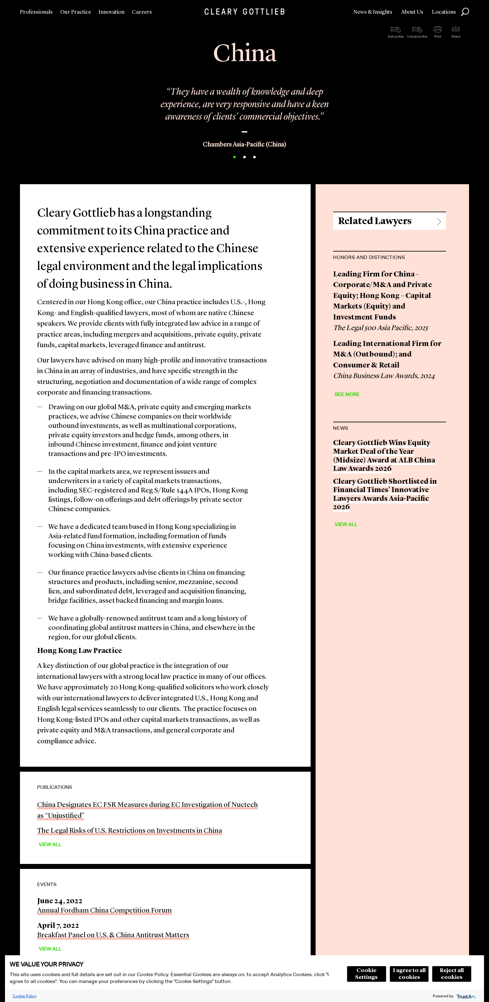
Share (455, 36)
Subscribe (396, 36)
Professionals (36, 12)
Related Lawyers (375, 221)
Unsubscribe (417, 36)
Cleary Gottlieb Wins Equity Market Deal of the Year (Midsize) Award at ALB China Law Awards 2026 (384, 456)
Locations (444, 12)
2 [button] (244, 157)
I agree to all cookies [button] (409, 974)
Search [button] (465, 12)
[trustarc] (465, 996)
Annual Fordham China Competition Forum (104, 910)
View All (50, 844)
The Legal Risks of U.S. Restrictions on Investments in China (129, 831)
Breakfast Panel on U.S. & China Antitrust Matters (113, 935)
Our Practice (75, 12)
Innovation (111, 12)
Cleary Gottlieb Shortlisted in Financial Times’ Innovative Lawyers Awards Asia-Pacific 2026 (385, 494)
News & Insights (372, 12)
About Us (412, 12)
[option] (244, 113)
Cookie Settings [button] (366, 974)
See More (347, 394)
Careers (142, 12)
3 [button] (254, 157)
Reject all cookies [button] (452, 974)
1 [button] (234, 157)
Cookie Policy (24, 996)
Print (437, 36)
